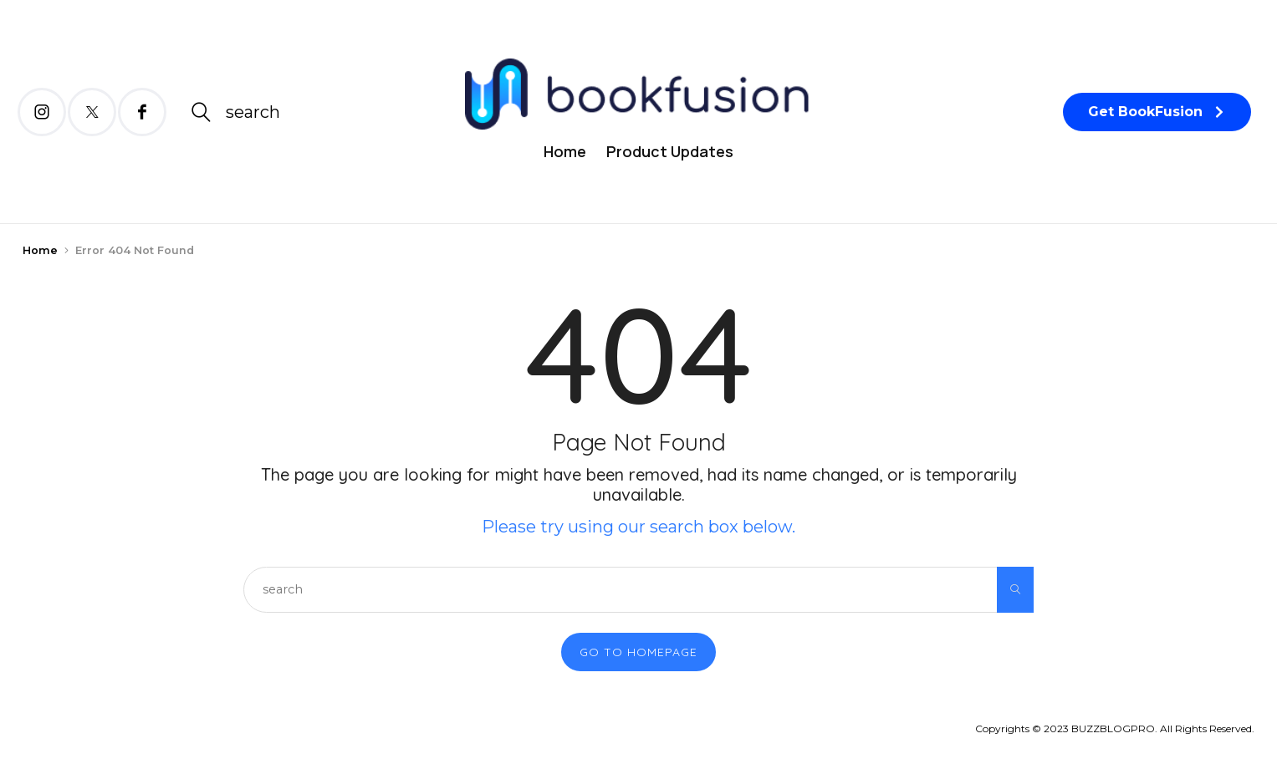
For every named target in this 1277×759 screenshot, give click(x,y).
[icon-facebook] (142, 112)
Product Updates (669, 151)
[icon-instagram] (42, 112)
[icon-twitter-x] (92, 112)
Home (565, 151)
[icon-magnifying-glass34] (235, 112)
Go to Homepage (638, 652)
